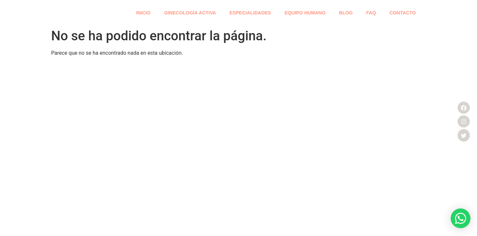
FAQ (371, 12)
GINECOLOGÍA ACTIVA (190, 12)
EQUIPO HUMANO (304, 12)
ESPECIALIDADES (250, 12)
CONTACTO (403, 12)
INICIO (143, 12)
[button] (460, 218)
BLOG (346, 12)
